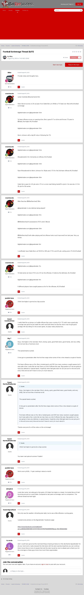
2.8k (10, 312)
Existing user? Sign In (67, 4)
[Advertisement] (42, 28)
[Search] (62, 10)
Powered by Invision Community (42, 592)
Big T (9, 338)
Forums (17, 11)
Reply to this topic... (17, 571)
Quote (23, 87)
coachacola (9, 93)
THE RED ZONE (24, 58)
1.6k (9, 87)
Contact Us (25, 10)
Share (65, 57)
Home (4, 10)
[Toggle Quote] (20, 386)
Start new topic (57, 65)
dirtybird (9, 489)
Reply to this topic (73, 65)
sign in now (44, 564)
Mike (11, 56)
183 (9, 503)
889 (9, 352)
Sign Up (79, 4)
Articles (10, 10)
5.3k (10, 107)
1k (10, 554)
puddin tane (9, 298)
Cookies (46, 589)
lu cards (9, 540)
